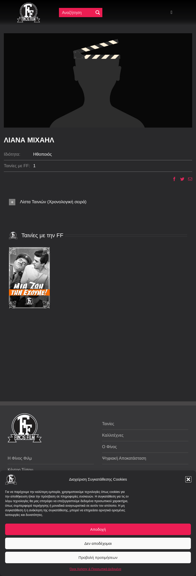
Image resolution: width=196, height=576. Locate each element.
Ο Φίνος (109, 447)
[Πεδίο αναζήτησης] (77, 12)
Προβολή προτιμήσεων (98, 557)
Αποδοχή (98, 529)
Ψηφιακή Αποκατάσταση (124, 458)
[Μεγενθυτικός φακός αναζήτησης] (97, 12)
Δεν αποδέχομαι (98, 543)
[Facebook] (172, 179)
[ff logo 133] (28, 4)
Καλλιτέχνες (113, 435)
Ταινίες (108, 424)
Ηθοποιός (42, 154)
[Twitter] (180, 179)
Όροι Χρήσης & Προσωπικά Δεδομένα (95, 569)
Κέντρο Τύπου (20, 470)
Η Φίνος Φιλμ (20, 458)
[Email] (188, 179)
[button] (188, 479)
